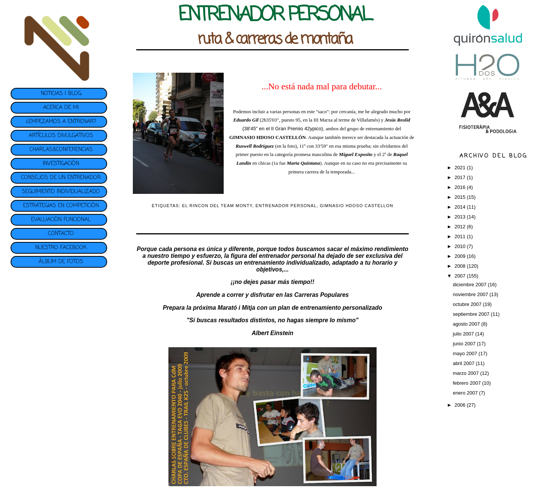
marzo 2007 (466, 373)
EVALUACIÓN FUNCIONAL (61, 220)
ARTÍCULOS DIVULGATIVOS (61, 136)
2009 (461, 256)
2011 (461, 236)
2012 (461, 226)
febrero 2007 (467, 383)
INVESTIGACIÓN (61, 164)
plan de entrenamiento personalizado (330, 307)
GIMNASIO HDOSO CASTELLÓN (267, 137)
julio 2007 (464, 334)
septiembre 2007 (471, 314)
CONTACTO (61, 234)
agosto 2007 (467, 324)
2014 (461, 207)
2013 (461, 217)
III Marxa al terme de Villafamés (346, 120)
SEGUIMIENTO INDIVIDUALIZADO (61, 192)
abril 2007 (464, 363)
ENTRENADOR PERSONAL (286, 205)
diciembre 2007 (470, 284)
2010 (461, 246)
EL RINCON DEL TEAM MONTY (217, 205)
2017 (461, 177)
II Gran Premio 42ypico (296, 128)
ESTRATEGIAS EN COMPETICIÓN (61, 206)
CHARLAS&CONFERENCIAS (61, 150)
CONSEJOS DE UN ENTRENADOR (61, 178)
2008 (461, 266)
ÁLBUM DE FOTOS (61, 262)
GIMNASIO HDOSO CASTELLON (356, 205)
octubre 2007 (468, 304)
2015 (461, 197)
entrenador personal (287, 256)
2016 (461, 187)
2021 (461, 167)
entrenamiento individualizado (286, 262)
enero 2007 (466, 393)
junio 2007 (465, 343)
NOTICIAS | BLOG (61, 94)
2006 (461, 405)
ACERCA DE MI (61, 108)
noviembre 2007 (471, 294)
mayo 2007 (465, 353)
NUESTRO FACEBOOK (61, 248)
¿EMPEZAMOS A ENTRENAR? (61, 122)
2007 (461, 276)
